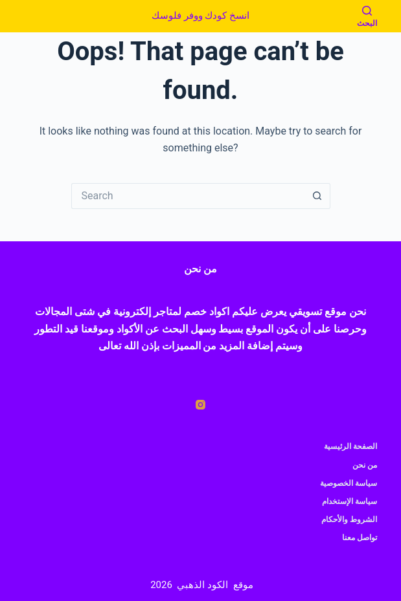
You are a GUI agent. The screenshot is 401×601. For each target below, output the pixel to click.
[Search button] (317, 196)
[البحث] (367, 16)
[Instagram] (200, 405)
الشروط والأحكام (349, 519)
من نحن (364, 465)
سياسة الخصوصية (348, 483)
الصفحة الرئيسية (350, 446)
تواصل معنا (359, 537)
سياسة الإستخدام (349, 501)
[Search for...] (187, 196)
